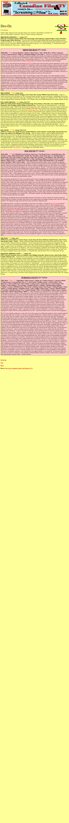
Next (2, 363)
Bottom (6, 30)
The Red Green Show (33, 110)
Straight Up (29, 63)
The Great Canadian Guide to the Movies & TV (19, 368)
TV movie (56, 203)
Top (5, 360)
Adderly (19, 208)
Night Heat (11, 208)
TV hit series (16, 147)
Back (2, 365)
